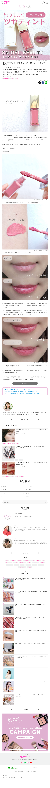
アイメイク (3, 489)
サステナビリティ (19, 777)
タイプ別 (29, 567)
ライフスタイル (22, 567)
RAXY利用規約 (14, 759)
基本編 (38, 560)
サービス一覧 (5, 777)
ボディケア (28, 489)
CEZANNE (21, 476)
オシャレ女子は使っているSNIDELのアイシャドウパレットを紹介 (18, 389)
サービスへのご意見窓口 (22, 759)
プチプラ (42, 562)
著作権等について (29, 771)
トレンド (15, 562)
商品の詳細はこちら (25, 383)
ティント (21, 459)
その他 (27, 496)
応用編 (13, 443)
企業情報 (15, 771)
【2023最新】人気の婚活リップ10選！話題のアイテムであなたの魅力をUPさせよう (21, 391)
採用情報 (34, 771)
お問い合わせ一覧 (12, 777)
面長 (17, 443)
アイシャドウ (8, 562)
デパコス (28, 564)
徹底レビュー (22, 562)
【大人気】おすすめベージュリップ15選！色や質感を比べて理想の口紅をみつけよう (22, 393)
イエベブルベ (9, 564)
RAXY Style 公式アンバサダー (8, 78)
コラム (2, 496)
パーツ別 (9, 443)
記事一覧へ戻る (25, 419)
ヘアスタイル (35, 562)
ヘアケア (3, 493)
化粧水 (22, 564)
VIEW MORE (25, 553)
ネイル (27, 493)
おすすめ (13, 560)
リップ (16, 78)
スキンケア (3, 486)
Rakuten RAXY (7, 2)
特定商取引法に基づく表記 (32, 759)
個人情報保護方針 (21, 771)
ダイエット (41, 564)
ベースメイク (9, 76)
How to (4, 443)
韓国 (43, 560)
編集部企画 (19, 560)
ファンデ (34, 564)
